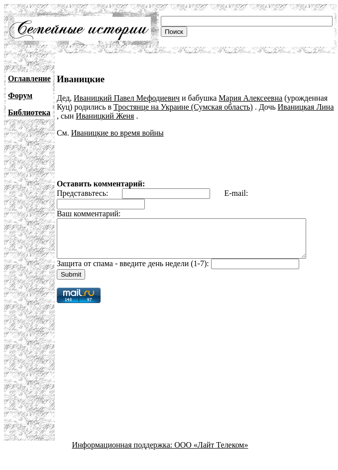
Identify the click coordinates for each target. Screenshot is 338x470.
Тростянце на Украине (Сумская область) (183, 107)
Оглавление (29, 78)
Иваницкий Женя (105, 116)
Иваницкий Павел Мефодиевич (127, 98)
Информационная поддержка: (123, 452)
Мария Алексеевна (250, 98)
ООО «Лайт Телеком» (211, 452)
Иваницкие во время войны (117, 133)
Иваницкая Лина (306, 107)
